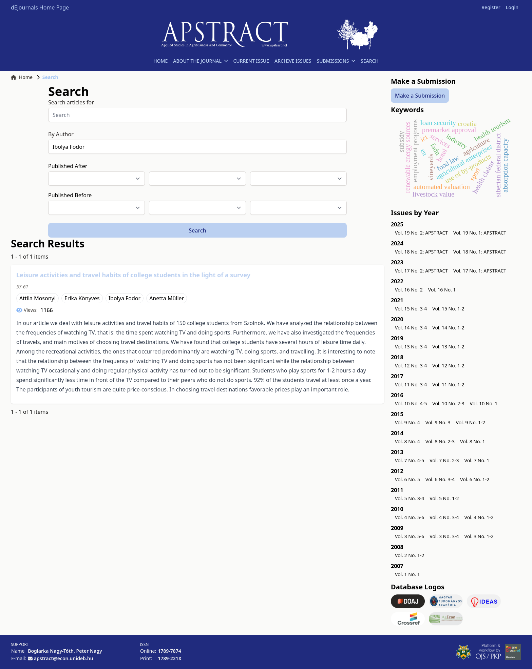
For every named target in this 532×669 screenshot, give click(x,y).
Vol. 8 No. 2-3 (440, 441)
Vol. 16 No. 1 (442, 289)
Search (197, 230)
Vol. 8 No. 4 (407, 441)
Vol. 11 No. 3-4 (411, 384)
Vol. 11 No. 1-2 (448, 384)
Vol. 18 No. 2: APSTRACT (421, 251)
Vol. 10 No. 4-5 (411, 403)
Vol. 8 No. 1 (472, 441)
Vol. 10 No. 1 (484, 403)
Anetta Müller (166, 298)
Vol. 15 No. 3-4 (411, 308)
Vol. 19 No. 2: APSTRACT (421, 232)
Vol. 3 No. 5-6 (409, 536)
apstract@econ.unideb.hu (63, 658)
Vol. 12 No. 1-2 (448, 365)
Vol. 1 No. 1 (407, 574)
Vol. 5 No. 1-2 (444, 498)
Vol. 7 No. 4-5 (409, 460)
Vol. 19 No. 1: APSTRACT (479, 232)
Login (512, 7)
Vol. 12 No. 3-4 (411, 365)
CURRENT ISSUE (251, 61)
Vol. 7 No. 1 (477, 460)
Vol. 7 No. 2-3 (444, 460)
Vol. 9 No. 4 (407, 422)
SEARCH (370, 61)
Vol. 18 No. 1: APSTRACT (479, 251)
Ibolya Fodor (124, 298)
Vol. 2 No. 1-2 (409, 555)
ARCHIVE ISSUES (292, 61)
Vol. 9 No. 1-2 (470, 422)
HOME (160, 61)
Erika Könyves (82, 298)
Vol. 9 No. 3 (438, 422)
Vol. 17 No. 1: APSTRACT (479, 270)
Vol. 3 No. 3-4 (444, 536)
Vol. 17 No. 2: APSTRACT (421, 270)
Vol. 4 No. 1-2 (479, 517)
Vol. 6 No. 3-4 (440, 479)
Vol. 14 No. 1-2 (448, 327)
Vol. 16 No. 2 (409, 289)
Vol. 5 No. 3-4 (409, 498)
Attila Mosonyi (37, 298)
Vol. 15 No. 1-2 (448, 308)
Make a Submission (420, 95)
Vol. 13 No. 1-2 (448, 346)
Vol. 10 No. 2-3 (448, 403)
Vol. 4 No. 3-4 (444, 517)
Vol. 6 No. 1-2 (474, 479)
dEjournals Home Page (40, 7)
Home (22, 77)
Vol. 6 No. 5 (407, 479)
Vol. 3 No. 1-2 (479, 536)
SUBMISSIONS (336, 61)
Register (490, 7)
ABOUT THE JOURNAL (200, 61)
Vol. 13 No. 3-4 (411, 346)
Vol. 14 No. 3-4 (411, 327)
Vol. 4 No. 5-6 (409, 517)
